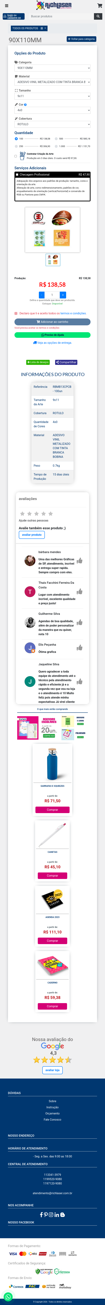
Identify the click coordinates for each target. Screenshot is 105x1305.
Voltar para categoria (81, 39)
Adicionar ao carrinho (52, 322)
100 (21, 138)
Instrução (52, 1107)
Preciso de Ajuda (52, 335)
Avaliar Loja (53, 1070)
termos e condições (73, 313)
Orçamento (52, 1113)
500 (61, 138)
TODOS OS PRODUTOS (28, 28)
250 (21, 146)
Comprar (52, 809)
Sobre (52, 1101)
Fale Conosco (52, 1119)
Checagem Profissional (35, 174)
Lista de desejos (38, 362)
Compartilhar (66, 362)
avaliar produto (32, 534)
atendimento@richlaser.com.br (52, 1193)
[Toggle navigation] (7, 5)
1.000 (62, 146)
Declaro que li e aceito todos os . (53, 313)
